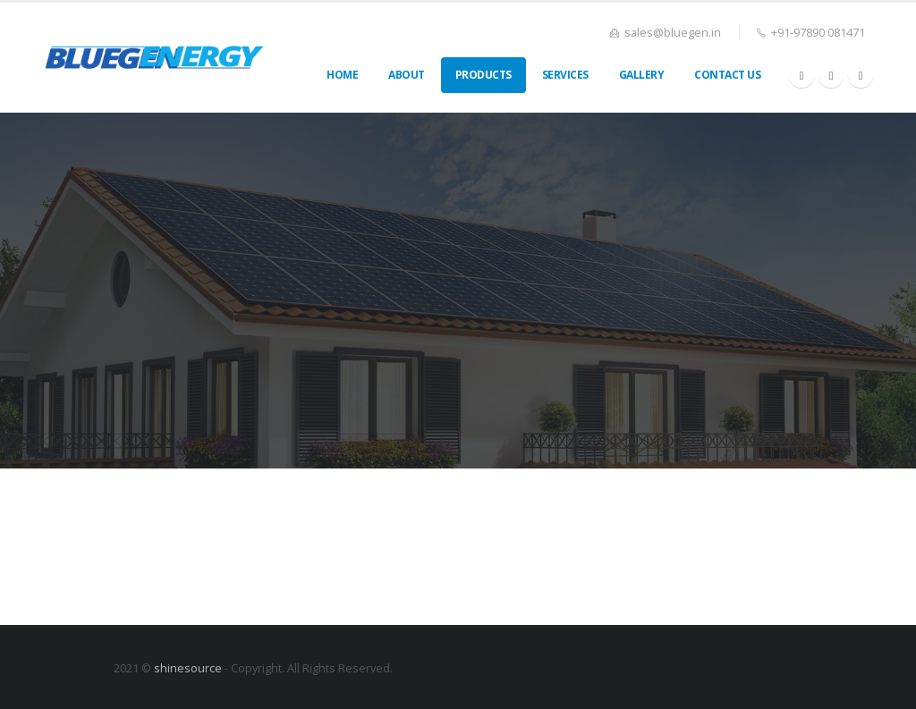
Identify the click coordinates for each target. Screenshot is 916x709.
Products (483, 74)
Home (342, 74)
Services (565, 74)
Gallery (642, 74)
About (406, 74)
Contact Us (727, 74)
